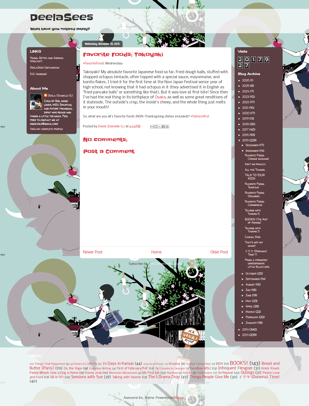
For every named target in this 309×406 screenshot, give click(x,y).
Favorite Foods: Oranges (254, 194)
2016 (246, 135)
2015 (245, 140)
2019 (245, 118)
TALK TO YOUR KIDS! (255, 176)
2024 (246, 91)
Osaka (160, 97)
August (251, 284)
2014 (245, 329)
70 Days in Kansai (118, 364)
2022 (246, 102)
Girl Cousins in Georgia (170, 368)
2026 (246, 80)
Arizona (174, 364)
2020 (246, 113)
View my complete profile (46, 129)
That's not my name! (254, 244)
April (249, 306)
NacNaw (172, 373)
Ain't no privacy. (255, 164)
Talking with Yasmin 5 (253, 229)
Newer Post (93, 252)
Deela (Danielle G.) (60, 95)
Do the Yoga (73, 368)
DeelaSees (61, 18)
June (249, 295)
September (253, 279)
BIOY (219, 364)
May (249, 301)
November (252, 151)
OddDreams (204, 373)
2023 (246, 97)
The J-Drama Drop (164, 377)
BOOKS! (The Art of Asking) (256, 221)
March (251, 312)
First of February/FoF (132, 368)
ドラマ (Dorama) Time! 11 (256, 252)
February (252, 317)
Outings (247, 373)
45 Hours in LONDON (83, 364)
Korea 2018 (93, 373)
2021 (245, 108)
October (251, 273)
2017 (245, 129)
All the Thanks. (255, 170)
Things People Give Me (209, 377)
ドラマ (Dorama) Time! (259, 377)
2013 (245, 335)
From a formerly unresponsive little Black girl (257, 263)
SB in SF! (57, 377)
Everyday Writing (100, 368)
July (248, 290)
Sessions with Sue (87, 377)
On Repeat (225, 373)
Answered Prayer (153, 364)
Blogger (179, 398)
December (252, 145)
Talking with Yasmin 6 (253, 212)
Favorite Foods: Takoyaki (254, 185)
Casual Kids (252, 237)
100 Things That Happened (47, 364)
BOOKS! (239, 363)
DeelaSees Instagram (44, 67)
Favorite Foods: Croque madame (257, 157)
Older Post (219, 252)
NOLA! (187, 373)
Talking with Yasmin (126, 377)
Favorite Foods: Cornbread (254, 203)
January (252, 323)
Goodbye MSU (200, 368)
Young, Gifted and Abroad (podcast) (46, 59)
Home (156, 252)
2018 (246, 124)
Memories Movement (123, 373)
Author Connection (198, 364)
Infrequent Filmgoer (235, 368)
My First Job (150, 373)
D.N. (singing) (38, 74)
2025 (246, 86)
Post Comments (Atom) (165, 264)
